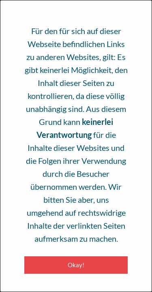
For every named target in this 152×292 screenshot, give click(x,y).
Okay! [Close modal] (76, 264)
